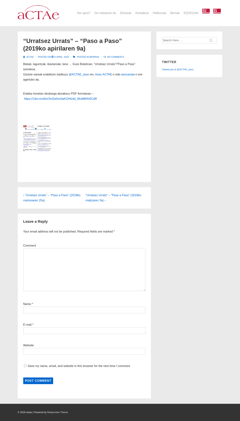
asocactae (128, 74)
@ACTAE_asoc (79, 74)
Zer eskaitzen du (105, 13)
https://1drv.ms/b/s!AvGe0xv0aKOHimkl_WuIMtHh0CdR (60, 98)
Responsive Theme (57, 412)
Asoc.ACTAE (103, 74)
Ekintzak (125, 13)
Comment (29, 245)
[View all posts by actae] (28, 57)
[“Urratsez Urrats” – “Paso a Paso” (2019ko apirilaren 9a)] (61, 57)
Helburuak (159, 13)
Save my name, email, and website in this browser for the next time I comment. (79, 366)
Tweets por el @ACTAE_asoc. (178, 69)
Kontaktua (142, 13)
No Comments (115, 57)
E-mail (27, 324)
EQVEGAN (191, 13)
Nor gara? (83, 13)
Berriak (175, 13)
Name (27, 304)
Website (28, 345)
